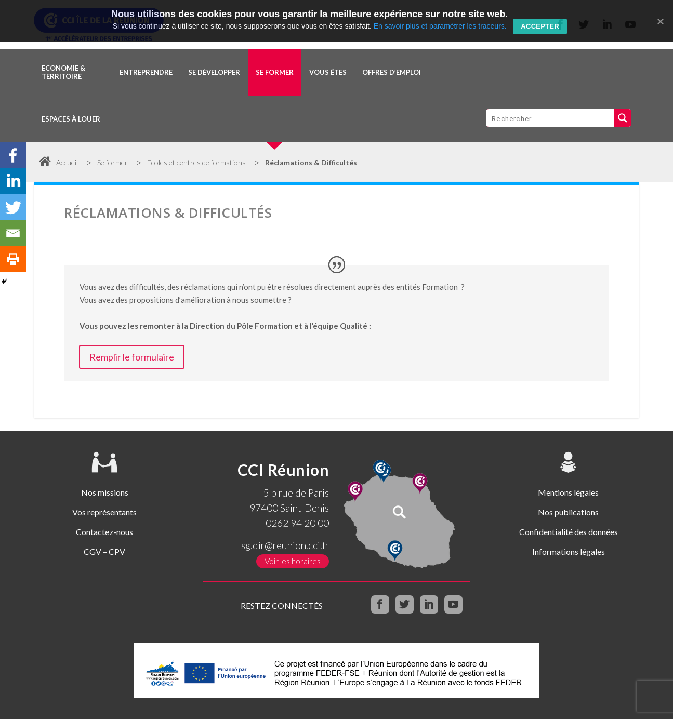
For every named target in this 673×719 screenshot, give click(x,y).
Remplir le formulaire (131, 357)
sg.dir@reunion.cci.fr (285, 545)
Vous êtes (328, 72)
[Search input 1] (550, 118)
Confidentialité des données (568, 532)
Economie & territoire (63, 72)
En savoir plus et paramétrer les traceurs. (440, 26)
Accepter (540, 26)
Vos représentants (104, 512)
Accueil (58, 162)
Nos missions (104, 492)
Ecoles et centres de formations (196, 162)
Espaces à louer (71, 119)
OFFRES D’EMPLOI (391, 72)
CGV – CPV (104, 551)
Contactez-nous (104, 532)
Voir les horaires (293, 561)
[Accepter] (660, 21)
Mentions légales (568, 492)
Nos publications (568, 512)
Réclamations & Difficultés (311, 162)
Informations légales (568, 551)
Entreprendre (146, 72)
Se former (275, 72)
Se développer (214, 72)
